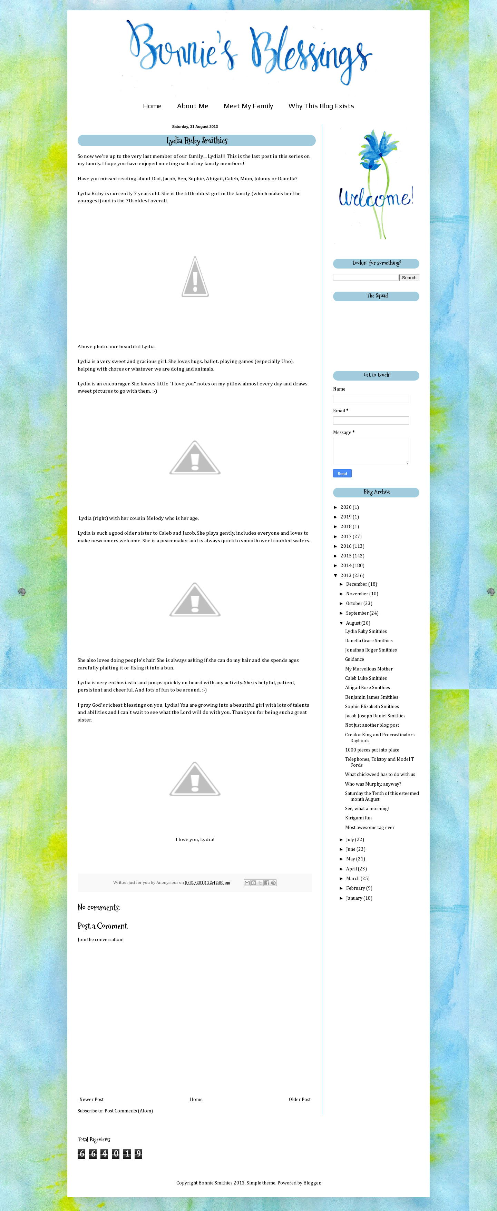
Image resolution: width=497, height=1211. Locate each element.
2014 (347, 565)
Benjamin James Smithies (371, 697)
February (356, 888)
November (357, 594)
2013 (347, 575)
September (358, 613)
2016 (347, 546)
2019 (347, 517)
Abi (210, 178)
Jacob (169, 178)
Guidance (354, 659)
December (357, 584)
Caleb (231, 178)
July (350, 839)
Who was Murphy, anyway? (373, 784)
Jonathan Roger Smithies (371, 650)
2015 (347, 556)
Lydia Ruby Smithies (366, 631)
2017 (347, 536)
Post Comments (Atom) (129, 1111)
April (352, 869)
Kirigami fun (358, 818)
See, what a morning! (367, 808)
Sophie (196, 178)
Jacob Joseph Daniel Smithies (375, 716)
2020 (347, 507)
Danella (286, 178)
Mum (246, 178)
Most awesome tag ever (369, 827)
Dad (156, 178)
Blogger (311, 1183)
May (351, 859)
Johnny (262, 178)
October (354, 603)
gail (218, 178)
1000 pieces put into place (372, 750)
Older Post (300, 1099)
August (353, 623)
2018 (347, 526)
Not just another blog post (372, 725)
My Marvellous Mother (369, 669)
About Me (192, 106)
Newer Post (91, 1099)
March (353, 878)
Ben (181, 178)
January (354, 898)
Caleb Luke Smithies (366, 678)
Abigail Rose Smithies (367, 687)
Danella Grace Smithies (369, 640)
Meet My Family (248, 106)
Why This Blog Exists (321, 106)
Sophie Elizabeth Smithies (372, 706)
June (351, 849)
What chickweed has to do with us (380, 774)
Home (152, 106)
